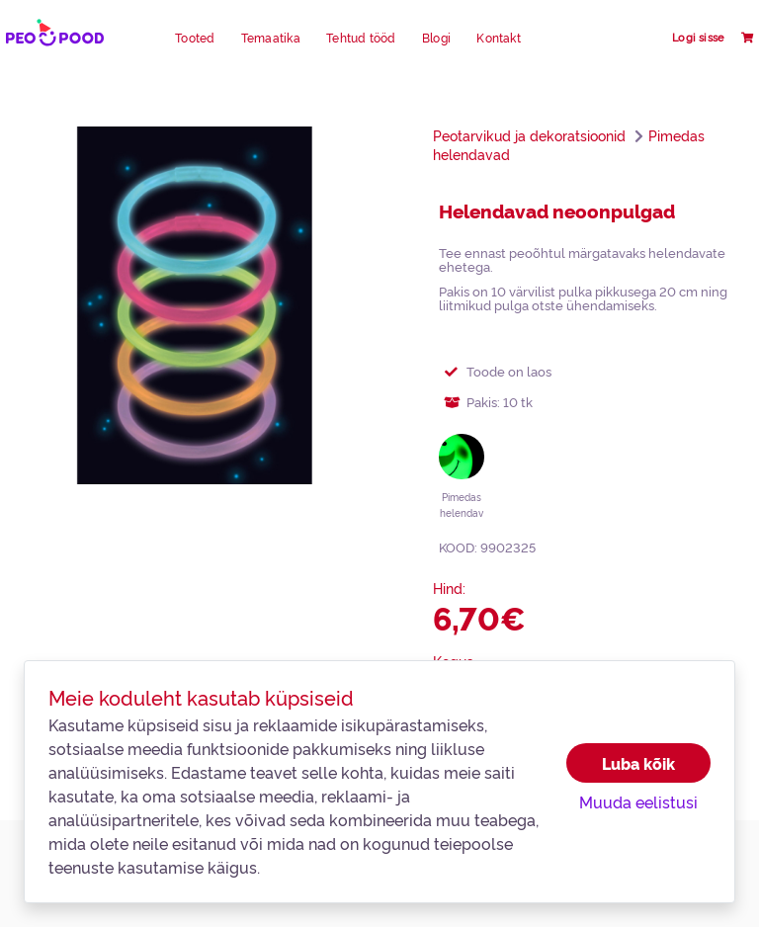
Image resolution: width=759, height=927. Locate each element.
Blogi (436, 37)
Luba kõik (638, 763)
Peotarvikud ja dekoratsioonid (529, 135)
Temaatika (270, 37)
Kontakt (498, 37)
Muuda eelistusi (638, 801)
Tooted (194, 37)
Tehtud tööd (361, 37)
